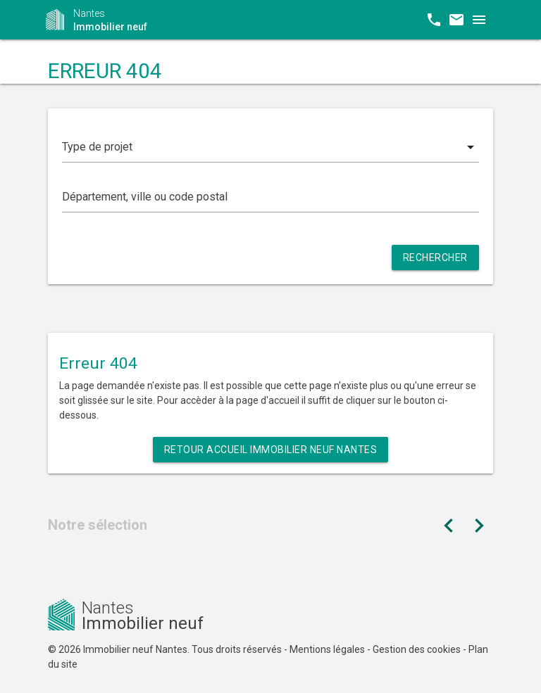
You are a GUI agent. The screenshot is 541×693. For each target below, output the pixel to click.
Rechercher (435, 257)
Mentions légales (327, 649)
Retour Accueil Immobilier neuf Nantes (271, 449)
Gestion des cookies (417, 649)
